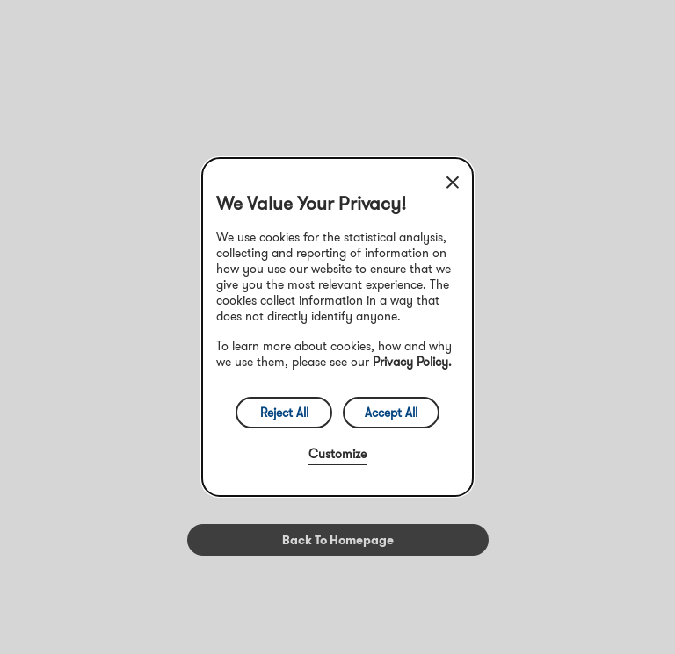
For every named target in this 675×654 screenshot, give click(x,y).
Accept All (391, 412)
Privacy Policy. (412, 362)
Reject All (284, 412)
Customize (337, 454)
